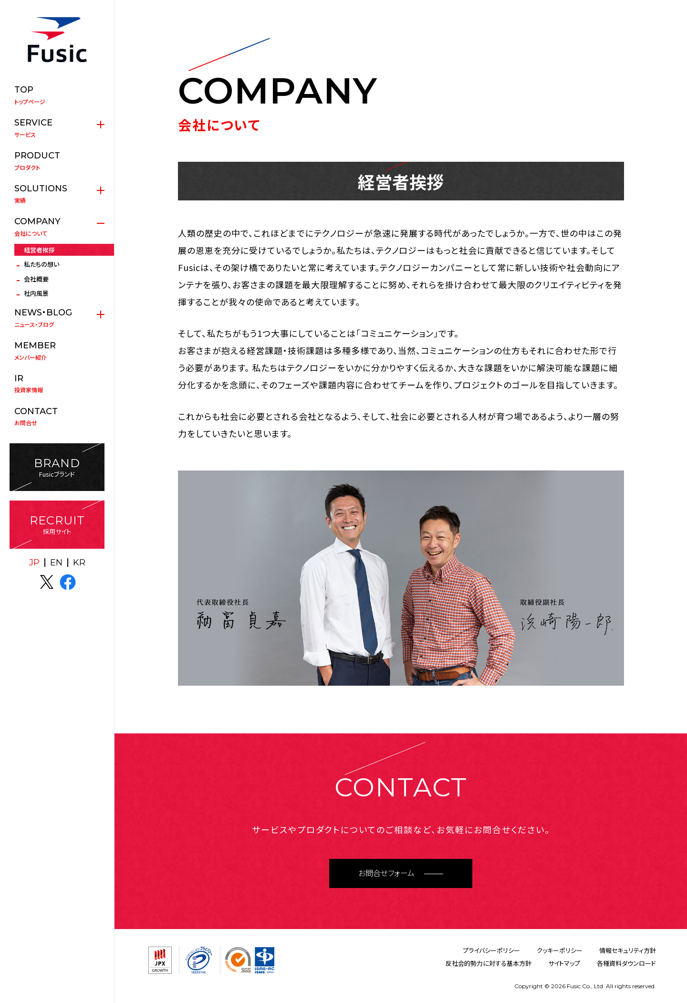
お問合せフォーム (386, 873)
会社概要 (36, 278)
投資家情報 (57, 383)
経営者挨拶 (39, 249)
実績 (57, 193)
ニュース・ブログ (57, 317)
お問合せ (57, 416)
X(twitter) (47, 582)
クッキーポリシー (560, 950)
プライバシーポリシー (491, 950)
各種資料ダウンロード (626, 963)
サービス (57, 127)
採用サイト (57, 524)
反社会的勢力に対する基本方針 (488, 963)
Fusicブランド (57, 467)
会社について (57, 226)
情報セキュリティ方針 (627, 950)
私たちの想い (41, 264)
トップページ (57, 94)
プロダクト (57, 160)
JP (34, 562)
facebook (68, 582)
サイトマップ (564, 963)
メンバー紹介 (57, 350)
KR (79, 562)
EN (56, 562)
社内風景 (36, 293)
